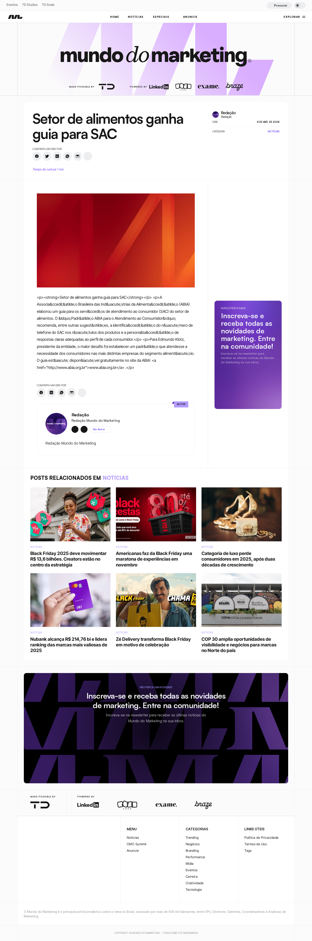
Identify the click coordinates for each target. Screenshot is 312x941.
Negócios (193, 844)
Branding (192, 851)
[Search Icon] (279, 5)
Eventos (12, 5)
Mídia (190, 864)
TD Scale (48, 5)
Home (114, 16)
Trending (192, 838)
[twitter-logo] (33, 829)
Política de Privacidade (261, 838)
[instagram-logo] (26, 829)
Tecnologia (194, 889)
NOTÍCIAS (136, 16)
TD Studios (29, 5)
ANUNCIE (190, 16)
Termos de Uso (255, 844)
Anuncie (133, 851)
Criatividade (194, 883)
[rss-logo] (54, 829)
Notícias (133, 838)
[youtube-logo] (47, 829)
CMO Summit (137, 844)
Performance (195, 857)
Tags (248, 851)
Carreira (192, 876)
